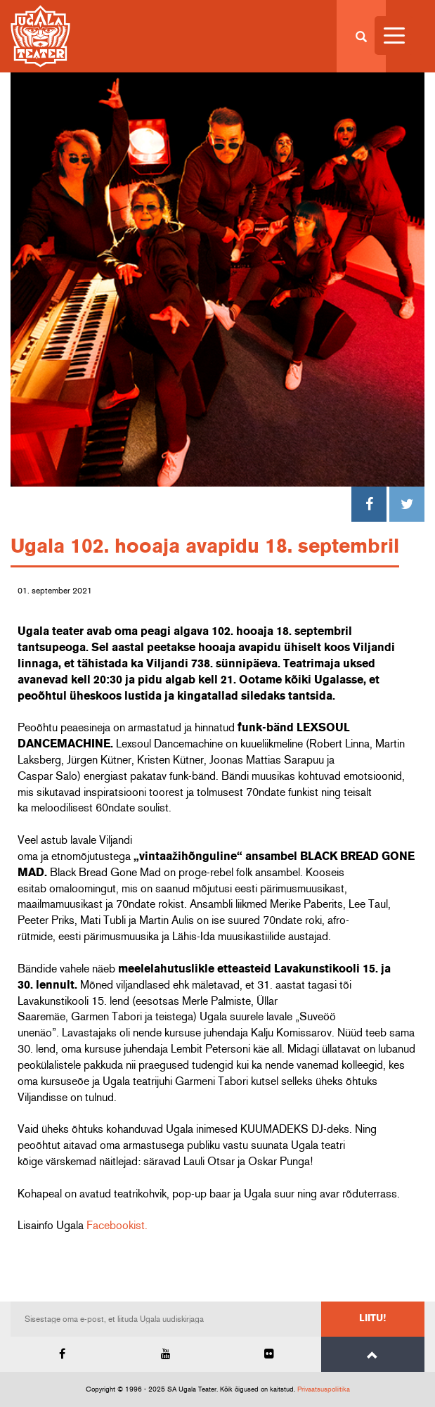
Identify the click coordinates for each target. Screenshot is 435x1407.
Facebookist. (117, 1225)
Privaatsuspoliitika (323, 1389)
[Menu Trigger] (394, 35)
